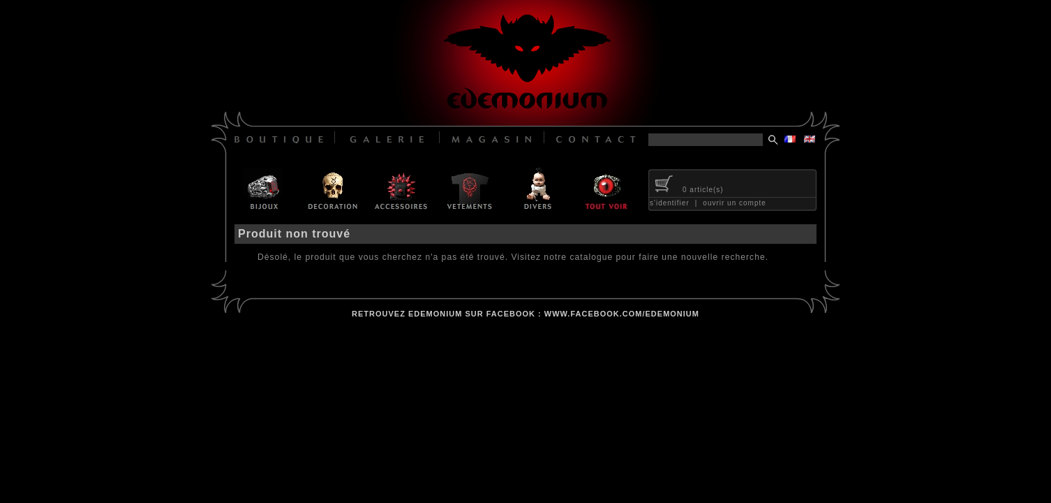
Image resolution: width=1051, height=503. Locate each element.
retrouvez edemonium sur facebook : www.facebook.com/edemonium (525, 313)
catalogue (591, 257)
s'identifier (670, 203)
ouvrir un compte (734, 203)
